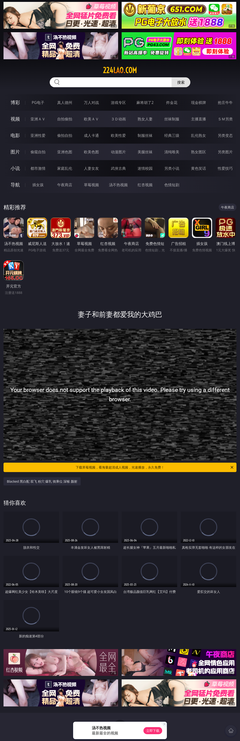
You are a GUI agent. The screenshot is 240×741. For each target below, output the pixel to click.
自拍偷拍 (64, 119)
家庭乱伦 (64, 168)
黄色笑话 (198, 168)
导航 (15, 184)
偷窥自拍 (37, 151)
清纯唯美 (171, 151)
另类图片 (225, 151)
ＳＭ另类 (225, 119)
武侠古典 (118, 168)
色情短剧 (171, 184)
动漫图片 (118, 151)
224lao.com (120, 70)
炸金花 (171, 102)
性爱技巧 (225, 168)
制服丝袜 (145, 135)
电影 (15, 135)
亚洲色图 (64, 151)
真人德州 (64, 102)
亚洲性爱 (37, 135)
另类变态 (225, 135)
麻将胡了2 (145, 102)
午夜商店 (64, 184)
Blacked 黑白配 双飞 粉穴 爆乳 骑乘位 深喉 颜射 (42, 481)
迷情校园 (145, 168)
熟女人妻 (145, 119)
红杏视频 (145, 184)
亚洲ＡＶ (37, 119)
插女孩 (38, 184)
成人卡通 (91, 135)
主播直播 (198, 119)
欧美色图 (91, 151)
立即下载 (152, 730)
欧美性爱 (118, 135)
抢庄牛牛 (225, 102)
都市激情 (37, 168)
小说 (15, 168)
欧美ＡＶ (91, 119)
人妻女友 (91, 168)
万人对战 (91, 102)
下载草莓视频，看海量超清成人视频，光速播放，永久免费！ (155, 467)
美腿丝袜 (145, 151)
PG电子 (38, 102)
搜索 (181, 82)
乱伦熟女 (198, 135)
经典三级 (171, 135)
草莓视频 (91, 184)
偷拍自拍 (64, 135)
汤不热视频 (118, 184)
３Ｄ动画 (118, 119)
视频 (15, 119)
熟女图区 (198, 151)
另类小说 (171, 168)
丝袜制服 (171, 119)
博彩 (15, 102)
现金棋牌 (198, 102)
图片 (15, 152)
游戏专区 (118, 102)
